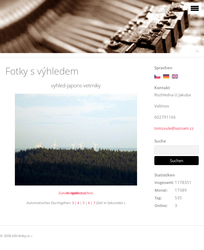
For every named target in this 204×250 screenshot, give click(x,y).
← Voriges (70, 193)
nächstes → (81, 193)
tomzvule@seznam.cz (174, 128)
